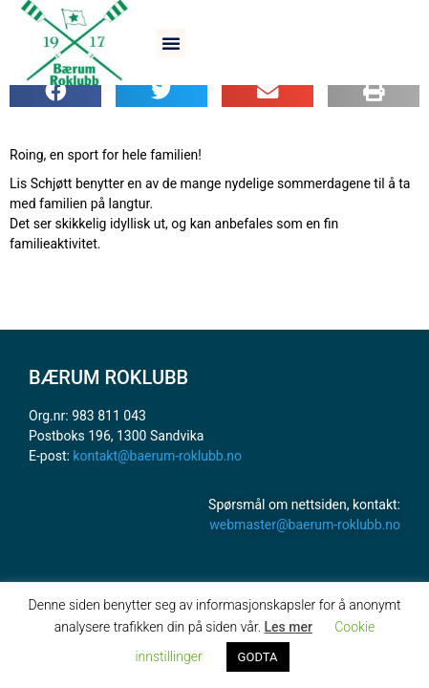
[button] (171, 43)
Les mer (287, 626)
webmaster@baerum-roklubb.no (304, 524)
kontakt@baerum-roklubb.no (157, 455)
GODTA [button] (258, 657)
